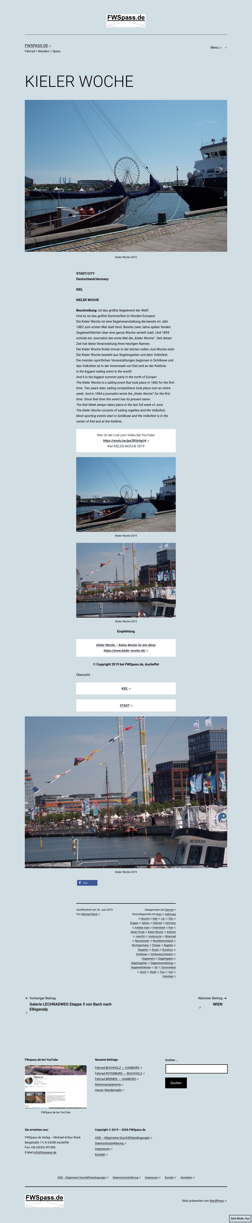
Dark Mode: (240, 1219)
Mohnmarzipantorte (109, 1084)
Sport (144, 972)
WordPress (218, 1200)
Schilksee (143, 954)
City (171, 918)
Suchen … (171, 1060)
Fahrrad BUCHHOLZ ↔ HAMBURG (118, 1067)
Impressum (103, 1149)
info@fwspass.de (45, 1152)
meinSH (141, 936)
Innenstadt (160, 927)
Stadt (154, 972)
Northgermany (141, 945)
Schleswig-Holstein (163, 954)
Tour (163, 972)
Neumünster (143, 940)
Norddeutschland (164, 940)
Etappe (135, 923)
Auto (160, 914)
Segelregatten (140, 963)
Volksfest (169, 976)
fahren (147, 923)
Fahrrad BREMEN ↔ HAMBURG (116, 1079)
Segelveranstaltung (163, 963)
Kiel (172, 927)
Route (156, 949)
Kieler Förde (139, 932)
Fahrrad (170, 909)
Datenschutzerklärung (110, 1143)
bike (156, 918)
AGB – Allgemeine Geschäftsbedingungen (123, 1137)
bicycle (146, 918)
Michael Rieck (90, 914)
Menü (216, 47)
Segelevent (149, 958)
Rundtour (168, 949)
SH (157, 967)
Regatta (169, 945)
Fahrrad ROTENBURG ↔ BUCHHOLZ (120, 1073)
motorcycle (156, 936)
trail (171, 972)
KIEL (125, 688)
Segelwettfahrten (142, 967)
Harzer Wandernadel (109, 1090)
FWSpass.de (38, 45)
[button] (87, 883)
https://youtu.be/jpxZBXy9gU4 (126, 441)
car (164, 918)
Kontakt (101, 1154)
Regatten (144, 949)
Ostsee (157, 945)
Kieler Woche (157, 932)
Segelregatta (166, 958)
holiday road (143, 927)
